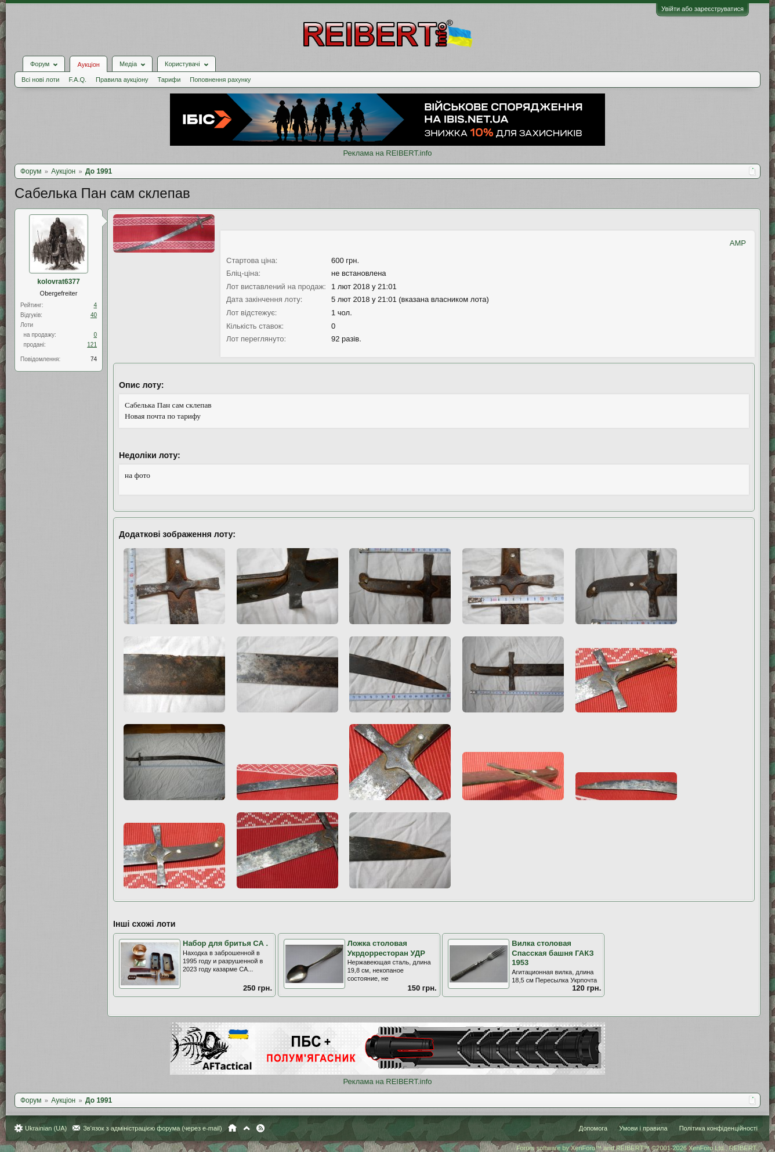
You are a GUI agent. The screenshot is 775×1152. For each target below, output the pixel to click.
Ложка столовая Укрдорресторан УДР (386, 948)
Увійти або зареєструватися (702, 8)
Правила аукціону (122, 79)
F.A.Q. (77, 79)
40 (93, 315)
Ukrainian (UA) (46, 1128)
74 (93, 359)
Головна (232, 1128)
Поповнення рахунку (220, 79)
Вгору (246, 1128)
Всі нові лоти (40, 79)
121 (92, 344)
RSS (260, 1128)
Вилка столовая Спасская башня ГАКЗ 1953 (553, 953)
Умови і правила (643, 1128)
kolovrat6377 (58, 282)
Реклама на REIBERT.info (387, 153)
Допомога (593, 1128)
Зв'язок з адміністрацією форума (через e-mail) (152, 1128)
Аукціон (88, 64)
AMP (738, 243)
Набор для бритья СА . (225, 943)
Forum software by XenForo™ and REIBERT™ (637, 1147)
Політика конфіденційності (718, 1128)
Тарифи (169, 79)
